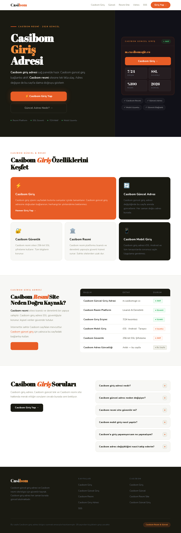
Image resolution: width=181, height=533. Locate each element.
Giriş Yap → (160, 4)
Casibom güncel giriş (22, 331)
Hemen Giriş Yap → (25, 210)
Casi (19, 5)
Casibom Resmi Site (139, 496)
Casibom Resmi (86, 496)
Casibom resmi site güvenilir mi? (133, 410)
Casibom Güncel (138, 490)
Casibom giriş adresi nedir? (133, 386)
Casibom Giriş (98, 4)
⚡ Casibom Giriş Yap (38, 96)
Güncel (111, 4)
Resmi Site (124, 4)
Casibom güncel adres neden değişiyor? (133, 398)
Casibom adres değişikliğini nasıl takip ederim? (133, 447)
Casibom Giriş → (148, 61)
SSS (145, 4)
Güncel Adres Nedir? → (38, 108)
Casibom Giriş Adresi (88, 502)
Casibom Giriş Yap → (27, 407)
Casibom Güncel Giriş (88, 490)
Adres (136, 4)
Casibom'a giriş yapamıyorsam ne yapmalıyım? (133, 434)
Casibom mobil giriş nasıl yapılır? (133, 422)
